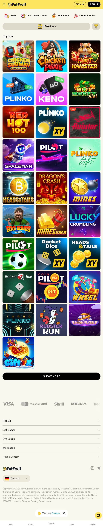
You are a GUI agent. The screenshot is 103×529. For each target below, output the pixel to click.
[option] (10, 16)
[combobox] (51, 478)
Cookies (56, 513)
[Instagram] (92, 469)
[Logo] (34, 403)
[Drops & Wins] (84, 16)
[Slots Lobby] (10, 16)
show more (51, 376)
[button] (98, 515)
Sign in (80, 4)
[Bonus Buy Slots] (60, 16)
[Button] (46, 26)
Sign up (94, 4)
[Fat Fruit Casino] (17, 4)
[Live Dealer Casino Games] (34, 16)
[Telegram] (98, 469)
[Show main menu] (4, 4)
